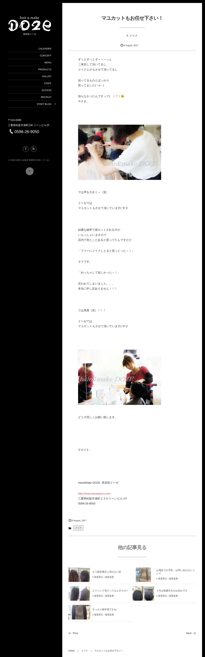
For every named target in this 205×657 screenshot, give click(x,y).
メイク (133, 35)
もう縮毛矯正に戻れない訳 (106, 574)
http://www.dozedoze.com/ (94, 493)
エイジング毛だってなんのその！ (110, 592)
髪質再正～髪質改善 (104, 579)
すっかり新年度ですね (104, 611)
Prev (73, 633)
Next (191, 633)
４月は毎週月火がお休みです (172, 592)
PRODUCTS (44, 69)
